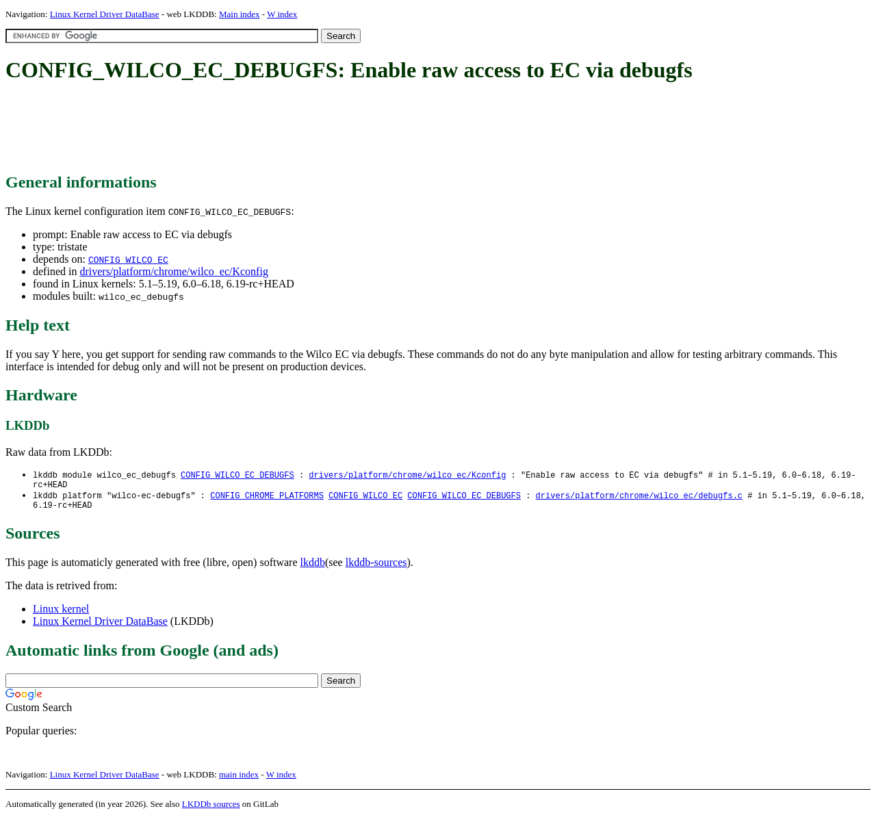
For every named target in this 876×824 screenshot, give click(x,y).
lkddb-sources (376, 568)
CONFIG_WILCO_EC (128, 259)
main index (239, 780)
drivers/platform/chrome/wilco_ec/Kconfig (173, 271)
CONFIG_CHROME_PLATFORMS (267, 498)
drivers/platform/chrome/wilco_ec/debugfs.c (638, 498)
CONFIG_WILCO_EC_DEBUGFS (237, 475)
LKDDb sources (211, 809)
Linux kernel (61, 614)
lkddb (312, 568)
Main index (239, 14)
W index (282, 14)
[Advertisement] (254, 128)
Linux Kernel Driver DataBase (104, 14)
